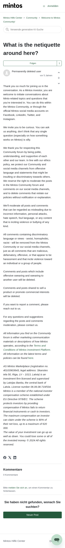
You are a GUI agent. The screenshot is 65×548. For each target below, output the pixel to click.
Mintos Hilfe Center (12, 17)
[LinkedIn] (14, 457)
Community (31, 17)
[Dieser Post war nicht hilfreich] (59, 83)
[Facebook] (4, 457)
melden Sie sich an (17, 487)
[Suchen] (32, 29)
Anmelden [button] (53, 6)
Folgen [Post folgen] (33, 63)
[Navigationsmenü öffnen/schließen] (44, 5)
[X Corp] (9, 457)
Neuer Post (32, 515)
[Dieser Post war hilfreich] (59, 73)
